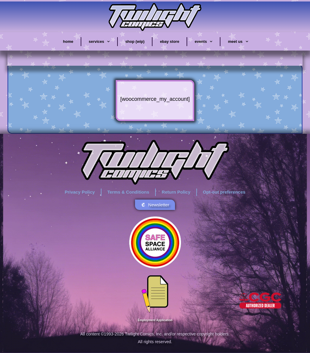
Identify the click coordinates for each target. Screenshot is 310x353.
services (99, 41)
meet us (238, 41)
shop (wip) (134, 41)
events (203, 41)
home (68, 41)
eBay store (169, 41)
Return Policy (176, 191)
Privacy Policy (80, 191)
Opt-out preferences (224, 191)
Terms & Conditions (128, 191)
